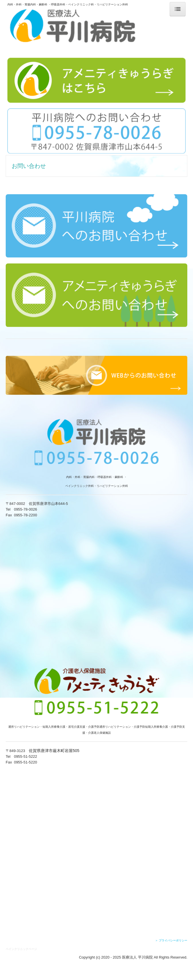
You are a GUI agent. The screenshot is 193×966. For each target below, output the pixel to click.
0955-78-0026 (25, 509)
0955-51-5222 (25, 756)
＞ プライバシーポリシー (171, 940)
